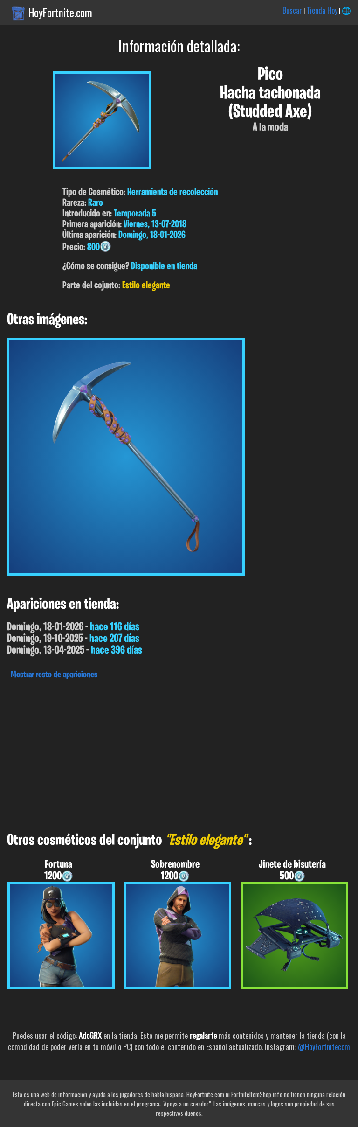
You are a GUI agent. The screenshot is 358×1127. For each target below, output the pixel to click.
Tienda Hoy (321, 10)
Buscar (292, 10)
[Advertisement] (179, 753)
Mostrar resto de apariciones (54, 675)
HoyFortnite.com (60, 13)
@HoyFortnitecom (324, 1046)
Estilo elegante (146, 285)
